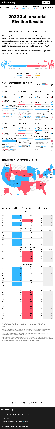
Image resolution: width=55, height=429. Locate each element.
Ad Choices (18, 421)
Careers (4, 421)
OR (3, 222)
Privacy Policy (6, 418)
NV (3, 220)
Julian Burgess (8, 323)
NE (3, 301)
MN (3, 237)
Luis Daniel (15, 323)
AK (3, 251)
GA (3, 256)
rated (31, 46)
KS (3, 218)
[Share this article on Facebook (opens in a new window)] (13, 402)
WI (3, 225)
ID (3, 299)
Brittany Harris (32, 323)
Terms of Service (7, 415)
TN (3, 313)
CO (3, 270)
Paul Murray (42, 323)
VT (3, 315)
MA (3, 280)
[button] (2, 2)
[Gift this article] (36, 402)
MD (3, 282)
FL (3, 254)
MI (3, 234)
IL (3, 277)
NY (3, 242)
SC (3, 308)
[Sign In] (52, 2)
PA (3, 244)
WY (3, 318)
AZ (3, 215)
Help (26, 421)
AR (3, 294)
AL (3, 292)
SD (3, 311)
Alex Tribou (11, 326)
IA (3, 297)
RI (3, 284)
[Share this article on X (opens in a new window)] (16, 402)
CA (3, 268)
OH (3, 306)
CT (3, 273)
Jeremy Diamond (23, 323)
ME (3, 232)
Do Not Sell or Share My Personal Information (26, 415)
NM (3, 239)
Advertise (11, 421)
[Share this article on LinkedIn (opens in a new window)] (20, 402)
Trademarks (45, 415)
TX (3, 261)
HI (3, 275)
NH (3, 304)
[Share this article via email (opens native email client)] (23, 402)
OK (3, 258)
